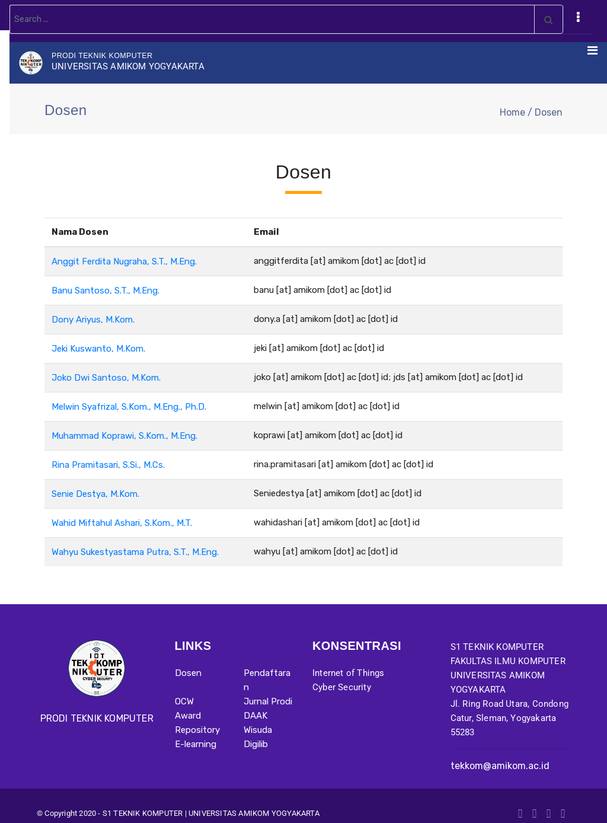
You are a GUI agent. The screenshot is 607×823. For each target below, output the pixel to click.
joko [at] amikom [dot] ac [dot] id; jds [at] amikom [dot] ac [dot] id (388, 377)
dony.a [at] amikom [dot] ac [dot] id (326, 319)
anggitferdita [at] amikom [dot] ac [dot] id (340, 261)
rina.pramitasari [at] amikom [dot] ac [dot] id (343, 464)
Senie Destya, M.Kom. (95, 494)
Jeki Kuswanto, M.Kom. (98, 348)
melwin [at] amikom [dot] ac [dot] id (327, 406)
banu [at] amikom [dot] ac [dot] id (322, 290)
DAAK (255, 715)
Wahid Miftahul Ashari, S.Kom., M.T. (122, 523)
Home (512, 112)
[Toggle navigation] (578, 17)
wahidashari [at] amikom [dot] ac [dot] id (337, 522)
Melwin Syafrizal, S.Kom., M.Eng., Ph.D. (129, 406)
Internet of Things (348, 673)
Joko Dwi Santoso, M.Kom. (106, 377)
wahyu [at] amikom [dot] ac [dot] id (326, 551)
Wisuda (258, 730)
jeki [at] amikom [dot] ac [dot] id (319, 348)
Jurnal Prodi (268, 701)
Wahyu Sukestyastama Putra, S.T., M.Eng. (135, 552)
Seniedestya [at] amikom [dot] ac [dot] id (337, 493)
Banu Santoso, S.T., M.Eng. (105, 290)
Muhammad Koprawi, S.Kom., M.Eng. (124, 435)
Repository (197, 730)
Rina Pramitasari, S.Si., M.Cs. (108, 465)
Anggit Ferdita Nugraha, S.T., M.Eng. (124, 261)
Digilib (256, 744)
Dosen (188, 673)
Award (188, 715)
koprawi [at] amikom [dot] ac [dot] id (328, 435)
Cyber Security (341, 687)
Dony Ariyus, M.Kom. (93, 319)
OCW (184, 701)
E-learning (195, 744)
